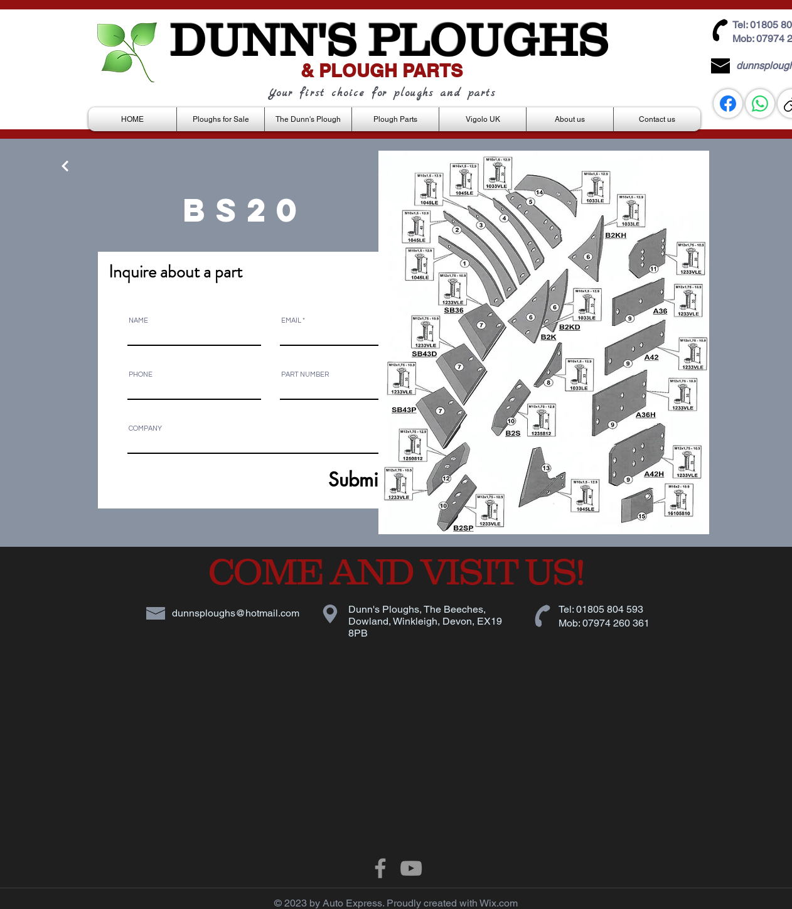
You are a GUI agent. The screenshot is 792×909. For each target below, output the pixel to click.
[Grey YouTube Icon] (411, 868)
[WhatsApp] (760, 103)
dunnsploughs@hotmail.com (235, 613)
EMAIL (291, 320)
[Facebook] (728, 103)
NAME (138, 320)
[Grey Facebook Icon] (380, 868)
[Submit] (325, 479)
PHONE (141, 374)
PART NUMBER (305, 374)
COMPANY (145, 428)
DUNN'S (262, 39)
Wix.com (498, 903)
